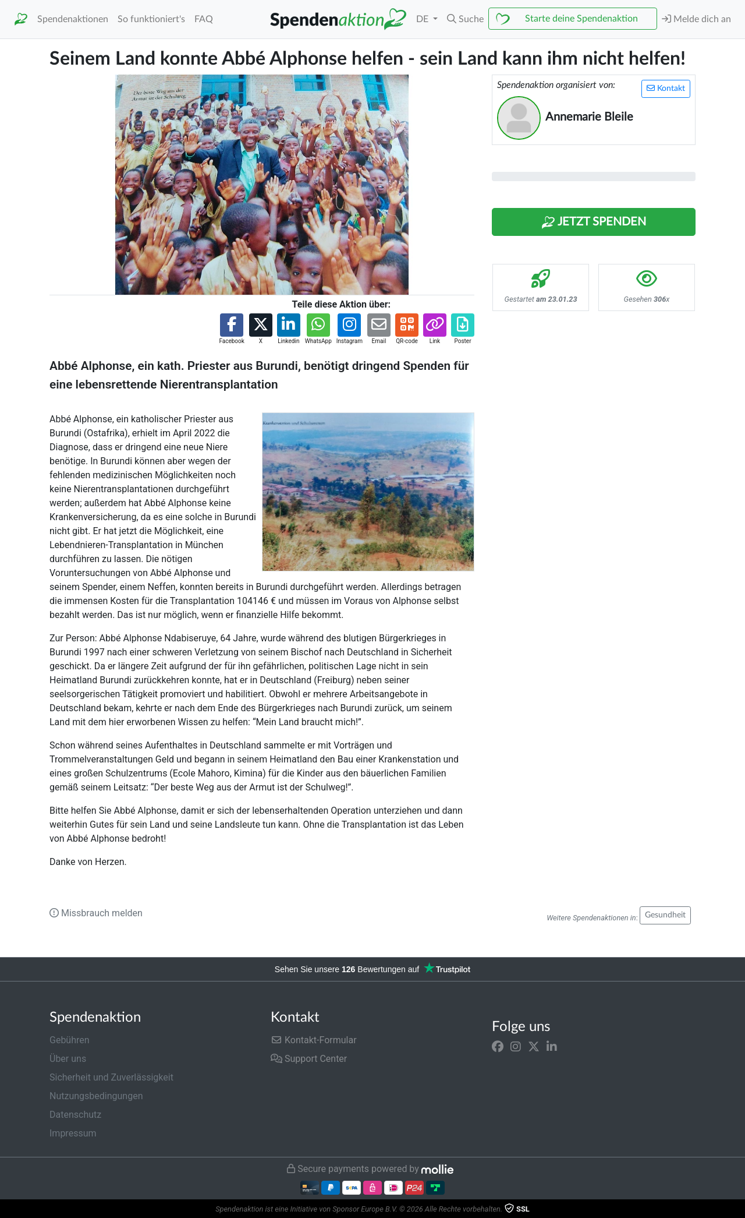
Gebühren (69, 1040)
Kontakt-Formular (314, 1040)
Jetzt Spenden (593, 223)
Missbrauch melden (96, 913)
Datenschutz (75, 1114)
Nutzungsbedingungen (96, 1096)
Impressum (73, 1133)
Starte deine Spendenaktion (581, 18)
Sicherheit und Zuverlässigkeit (111, 1077)
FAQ (203, 19)
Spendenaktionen (72, 19)
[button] (465, 19)
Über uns (67, 1058)
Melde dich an (696, 19)
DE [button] (423, 19)
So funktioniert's (151, 19)
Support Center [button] (309, 1058)
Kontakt (666, 88)
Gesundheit (665, 915)
